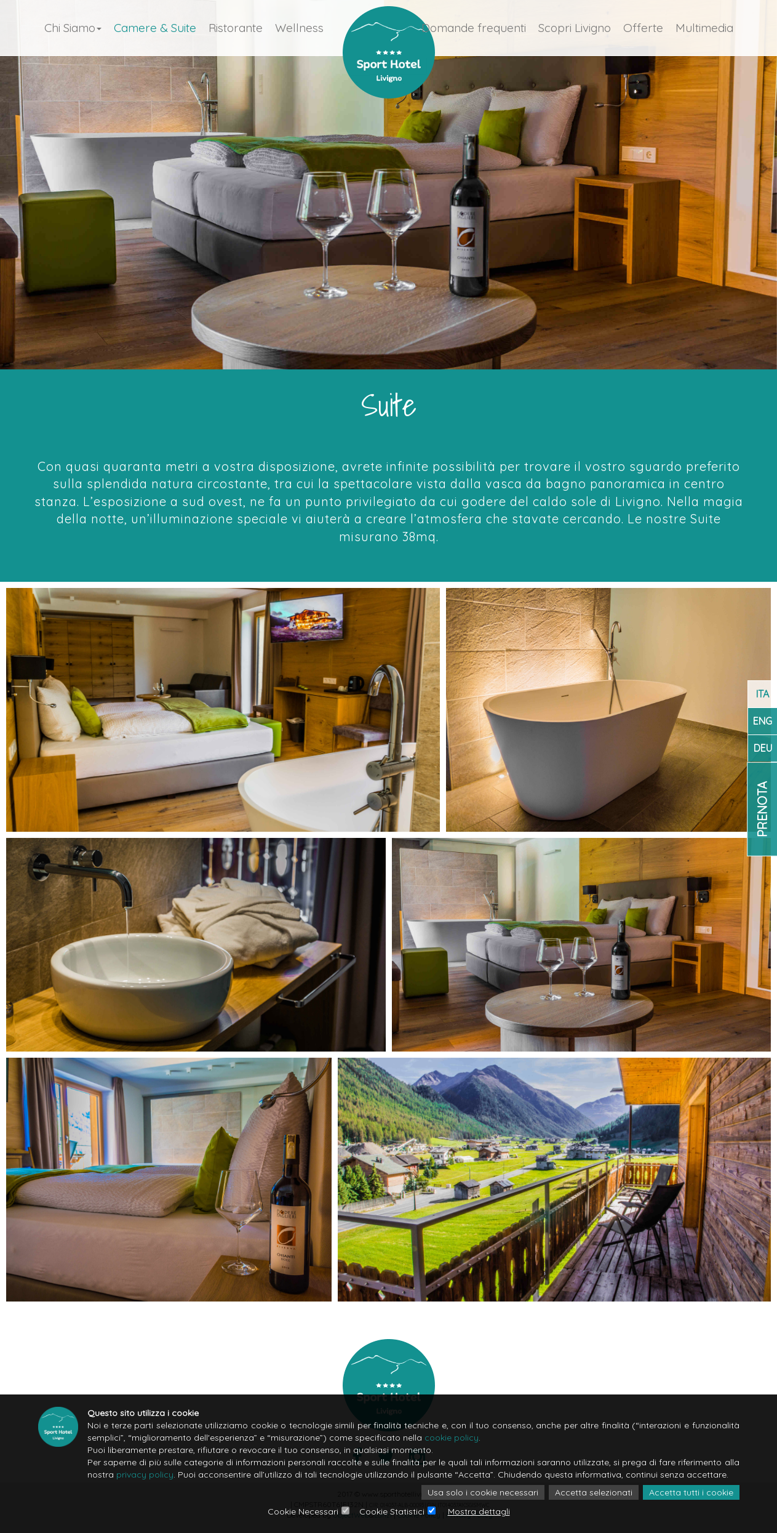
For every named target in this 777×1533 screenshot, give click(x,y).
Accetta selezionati (593, 1492)
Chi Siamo (73, 27)
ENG (762, 721)
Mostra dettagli (479, 1511)
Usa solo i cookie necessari (483, 1492)
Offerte (643, 27)
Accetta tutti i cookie (691, 1492)
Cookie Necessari (303, 1511)
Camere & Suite (155, 27)
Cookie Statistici (391, 1511)
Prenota (762, 809)
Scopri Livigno (574, 27)
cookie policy (451, 1437)
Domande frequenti (473, 27)
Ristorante (236, 27)
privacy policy (144, 1474)
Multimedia (704, 27)
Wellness (299, 27)
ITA (762, 694)
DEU (763, 748)
